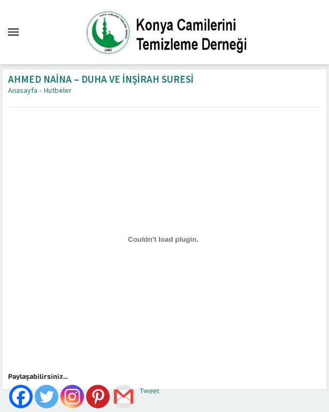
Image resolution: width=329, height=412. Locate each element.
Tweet (149, 391)
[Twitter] (46, 396)
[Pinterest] (98, 396)
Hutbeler (58, 90)
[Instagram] (72, 396)
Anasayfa (22, 90)
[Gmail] (123, 396)
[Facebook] (21, 396)
